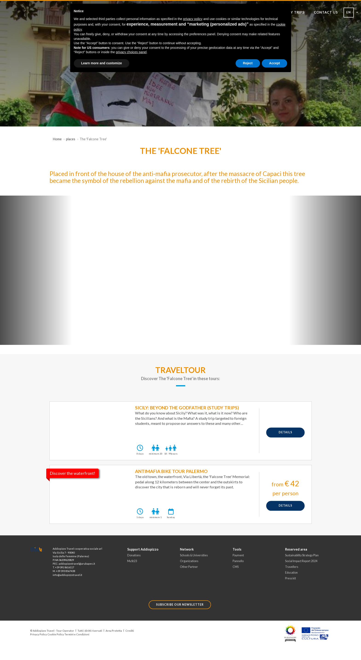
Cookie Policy (55, 634)
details (285, 432)
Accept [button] (274, 63)
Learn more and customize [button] (101, 63)
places (70, 139)
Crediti (129, 630)
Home (57, 139)
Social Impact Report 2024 (301, 561)
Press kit (290, 578)
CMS (236, 567)
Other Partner (189, 567)
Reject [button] (248, 63)
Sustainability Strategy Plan (302, 555)
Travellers (291, 567)
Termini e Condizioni (76, 634)
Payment (238, 555)
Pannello (238, 561)
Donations (134, 555)
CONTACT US (326, 12)
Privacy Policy (38, 634)
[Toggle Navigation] (34, 32)
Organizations (189, 561)
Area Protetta (114, 630)
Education (291, 572)
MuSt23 (132, 561)
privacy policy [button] (192, 19)
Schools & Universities (194, 555)
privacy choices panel (131, 52)
